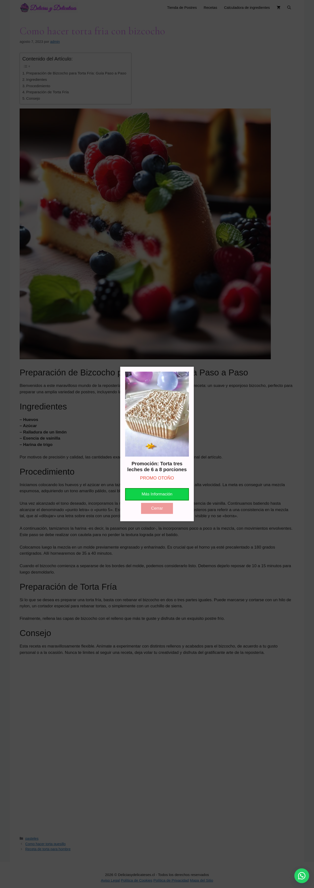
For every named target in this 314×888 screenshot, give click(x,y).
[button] (301, 875)
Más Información (157, 494)
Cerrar (157, 508)
